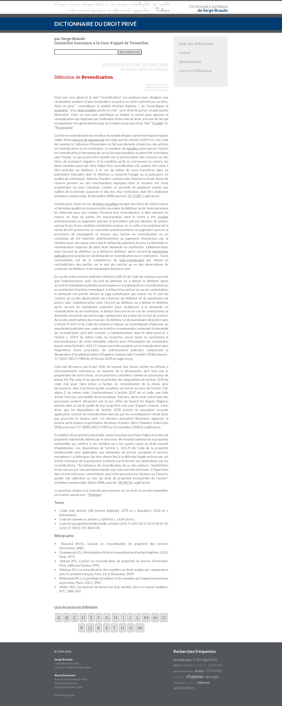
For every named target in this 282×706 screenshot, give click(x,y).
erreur (199, 671)
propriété (61, 110)
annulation (183, 687)
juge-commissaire (132, 260)
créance (213, 670)
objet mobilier (87, 110)
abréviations (190, 61)
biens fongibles (108, 204)
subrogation (205, 659)
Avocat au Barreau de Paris (70, 679)
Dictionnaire (200, 6)
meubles (132, 148)
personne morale (183, 671)
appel (191, 682)
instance (189, 665)
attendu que (182, 660)
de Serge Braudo (212, 10)
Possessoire (64, 127)
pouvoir (201, 665)
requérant (179, 682)
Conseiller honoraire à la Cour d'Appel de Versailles (72, 663)
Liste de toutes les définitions (76, 607)
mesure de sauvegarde (88, 140)
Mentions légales (64, 695)
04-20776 (125, 482)
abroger (212, 676)
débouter (203, 682)
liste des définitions (196, 43)
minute (177, 665)
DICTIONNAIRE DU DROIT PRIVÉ (95, 24)
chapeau (195, 676)
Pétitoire (94, 495)
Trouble (157, 123)
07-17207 (134, 196)
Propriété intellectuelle (68, 687)
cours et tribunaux (195, 70)
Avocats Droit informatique (156, 88)
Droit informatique (66, 683)
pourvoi (215, 664)
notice (184, 52)
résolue (163, 217)
